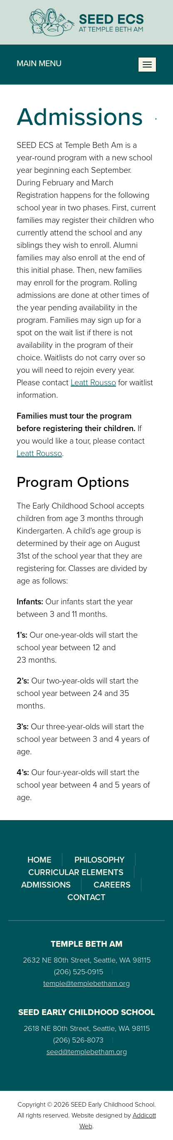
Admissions (46, 884)
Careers (112, 884)
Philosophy (99, 859)
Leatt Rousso (93, 382)
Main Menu (39, 63)
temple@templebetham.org (86, 983)
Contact (86, 897)
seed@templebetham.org (87, 1051)
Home (39, 859)
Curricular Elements (76, 872)
